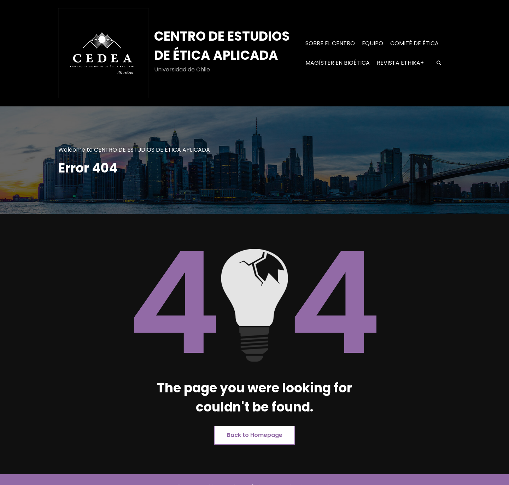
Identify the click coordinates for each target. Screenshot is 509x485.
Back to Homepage (254, 435)
